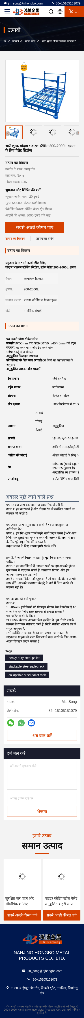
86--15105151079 (65, 3)
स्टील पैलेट (30, 41)
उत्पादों (15, 41)
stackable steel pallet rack (26, 666)
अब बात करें (42, 735)
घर (5, 41)
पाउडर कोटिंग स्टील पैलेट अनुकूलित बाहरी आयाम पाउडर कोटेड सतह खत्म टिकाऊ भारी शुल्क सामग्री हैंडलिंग (61, 902)
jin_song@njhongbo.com (23, 3)
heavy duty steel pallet (24, 658)
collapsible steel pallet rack (27, 675)
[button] (78, 133)
